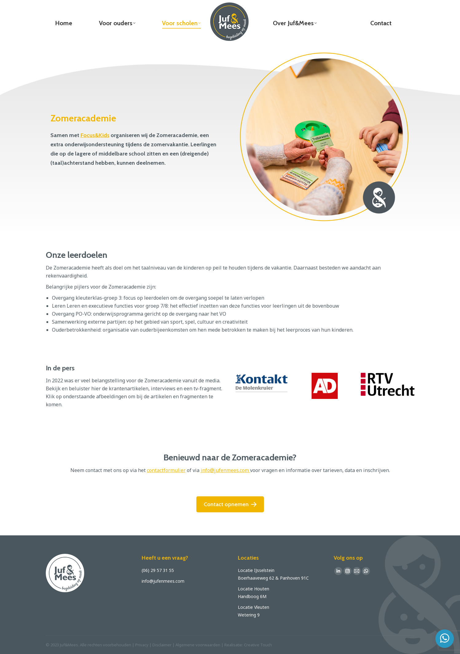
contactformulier (166, 470)
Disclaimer (161, 645)
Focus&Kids (95, 135)
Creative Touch (258, 645)
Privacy (141, 645)
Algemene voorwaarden (197, 645)
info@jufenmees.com (225, 470)
